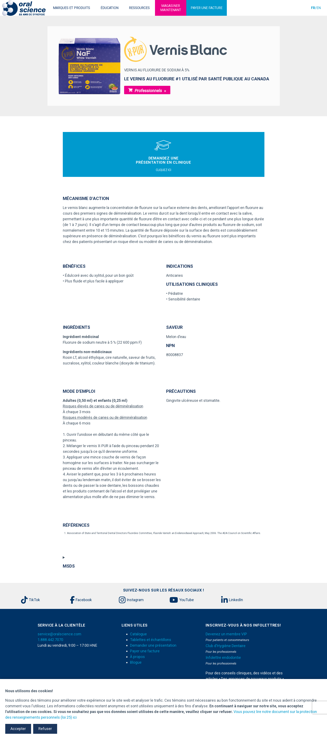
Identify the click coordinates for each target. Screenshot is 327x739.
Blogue (136, 662)
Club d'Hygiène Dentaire (226, 646)
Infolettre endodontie (223, 657)
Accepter (18, 728)
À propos (137, 656)
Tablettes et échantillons (150, 639)
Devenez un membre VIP (226, 634)
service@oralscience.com (59, 634)
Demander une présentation (153, 645)
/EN (316, 8)
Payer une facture (145, 651)
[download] (73, 536)
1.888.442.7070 (50, 639)
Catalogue (138, 634)
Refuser (45, 728)
